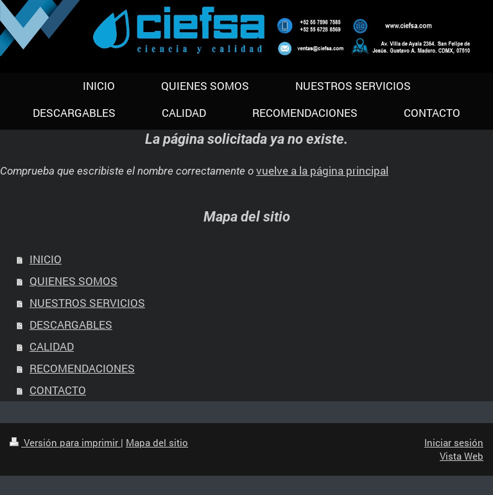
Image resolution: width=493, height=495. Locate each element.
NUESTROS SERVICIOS (87, 302)
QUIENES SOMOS (73, 281)
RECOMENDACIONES (82, 368)
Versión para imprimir (65, 442)
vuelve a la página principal (322, 170)
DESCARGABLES (71, 324)
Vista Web (461, 455)
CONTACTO (58, 390)
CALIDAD (52, 346)
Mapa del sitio (157, 442)
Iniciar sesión (453, 442)
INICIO (46, 259)
